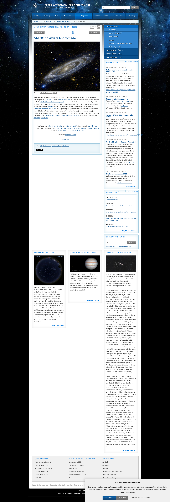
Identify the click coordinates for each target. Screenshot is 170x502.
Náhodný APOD (67, 139)
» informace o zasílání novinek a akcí (118, 246)
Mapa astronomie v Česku (78, 475)
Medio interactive (74, 494)
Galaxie (106, 465)
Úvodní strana (38, 22)
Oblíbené (112, 30)
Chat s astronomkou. (125, 183)
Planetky (106, 468)
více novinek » (131, 186)
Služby (97, 16)
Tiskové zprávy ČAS (41, 465)
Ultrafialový (65, 146)
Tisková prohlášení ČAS (43, 462)
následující (93, 32)
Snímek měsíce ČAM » (114, 50)
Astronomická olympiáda (43, 468)
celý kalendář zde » (129, 231)
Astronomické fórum (76, 478)
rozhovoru (124, 106)
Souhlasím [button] (109, 498)
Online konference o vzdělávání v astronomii (119, 71)
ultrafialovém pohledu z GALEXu (45, 109)
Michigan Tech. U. (78, 130)
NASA (55, 93)
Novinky (47, 16)
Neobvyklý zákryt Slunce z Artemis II (121, 142)
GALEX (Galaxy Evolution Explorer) (52, 102)
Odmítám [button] (123, 498)
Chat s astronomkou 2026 (116, 174)
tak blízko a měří (65, 100)
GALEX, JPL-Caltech (46, 93)
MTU (60, 126)
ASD (59, 130)
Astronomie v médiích (76, 472)
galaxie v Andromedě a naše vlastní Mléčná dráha (63, 115)
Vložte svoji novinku (131, 61)
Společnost (118, 16)
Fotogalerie (84, 16)
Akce (57, 16)
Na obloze (68, 16)
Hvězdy (105, 462)
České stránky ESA (41, 475)
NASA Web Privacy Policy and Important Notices (83, 128)
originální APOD (70, 135)
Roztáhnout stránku (93, 27)
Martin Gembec (122, 112)
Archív (111, 40)
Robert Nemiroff (53, 126)
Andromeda (47, 146)
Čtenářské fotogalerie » (115, 54)
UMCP (75, 126)
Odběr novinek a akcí (115, 237)
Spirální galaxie (56, 146)
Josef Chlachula (92, 126)
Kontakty (132, 16)
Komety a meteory (109, 478)
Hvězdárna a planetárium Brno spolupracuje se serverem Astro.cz (83, 485)
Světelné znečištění (75, 462)
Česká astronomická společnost (48, 485)
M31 (41, 146)
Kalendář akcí (112, 192)
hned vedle (48, 100)
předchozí (39, 32)
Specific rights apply (60, 128)
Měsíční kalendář (115, 33)
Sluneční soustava (109, 475)
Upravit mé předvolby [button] (140, 498)
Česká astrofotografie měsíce (83, 253)
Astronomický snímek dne (64, 22)
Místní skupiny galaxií (41, 118)
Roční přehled (114, 36)
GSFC (69, 130)
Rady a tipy (73, 468)
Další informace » (57, 325)
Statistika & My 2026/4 (122, 101)
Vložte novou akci (132, 191)
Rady (106, 16)
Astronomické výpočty (76, 465)
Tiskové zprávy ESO (41, 472)
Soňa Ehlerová (121, 67)
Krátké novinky (113, 62)
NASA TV (38, 478)
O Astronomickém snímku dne (120, 43)
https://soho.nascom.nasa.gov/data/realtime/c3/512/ (124, 135)
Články (36, 16)
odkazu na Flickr (130, 162)
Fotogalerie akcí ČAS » (114, 57)
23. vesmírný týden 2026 (44, 253)
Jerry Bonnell (68, 126)
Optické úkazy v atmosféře (112, 472)
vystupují (51, 106)
